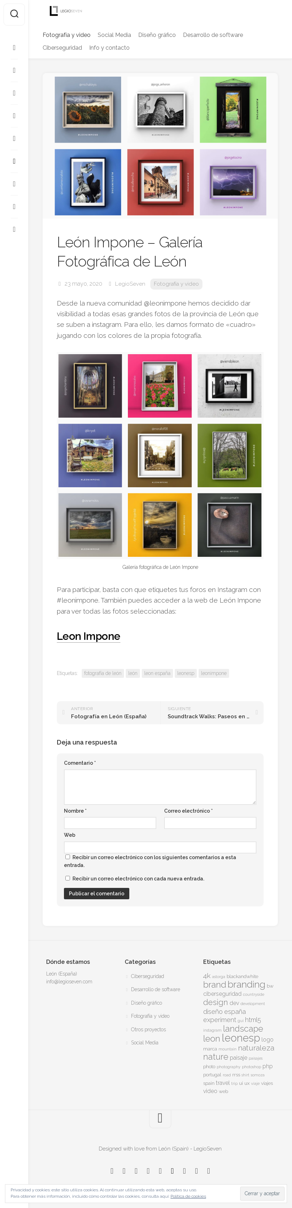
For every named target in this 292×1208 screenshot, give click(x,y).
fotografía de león (102, 673)
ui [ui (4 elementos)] (241, 1083)
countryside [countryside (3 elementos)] (253, 994)
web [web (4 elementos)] (223, 1091)
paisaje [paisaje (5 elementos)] (238, 1057)
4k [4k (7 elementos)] (207, 976)
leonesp (185, 673)
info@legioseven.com (69, 981)
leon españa (157, 673)
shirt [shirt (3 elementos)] (245, 1075)
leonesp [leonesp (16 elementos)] (241, 1038)
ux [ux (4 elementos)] (247, 1083)
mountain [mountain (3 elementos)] (227, 1049)
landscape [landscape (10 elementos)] (243, 1029)
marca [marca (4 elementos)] (210, 1048)
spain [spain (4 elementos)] (209, 1083)
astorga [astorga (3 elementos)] (218, 976)
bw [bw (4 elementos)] (270, 986)
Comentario (80, 763)
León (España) (61, 974)
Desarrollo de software (213, 35)
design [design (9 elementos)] (215, 1002)
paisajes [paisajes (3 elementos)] (256, 1058)
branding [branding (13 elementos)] (246, 984)
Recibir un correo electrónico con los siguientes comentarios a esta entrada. (150, 861)
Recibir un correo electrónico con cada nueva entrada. (138, 879)
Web (69, 835)
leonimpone (214, 673)
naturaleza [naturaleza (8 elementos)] (256, 1047)
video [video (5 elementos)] (210, 1091)
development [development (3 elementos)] (252, 1003)
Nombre (75, 811)
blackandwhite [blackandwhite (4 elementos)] (242, 976)
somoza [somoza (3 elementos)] (258, 1075)
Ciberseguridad (62, 47)
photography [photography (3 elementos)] (228, 1067)
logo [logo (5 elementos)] (267, 1039)
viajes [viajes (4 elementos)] (267, 1083)
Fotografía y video (67, 35)
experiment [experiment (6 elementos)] (219, 1019)
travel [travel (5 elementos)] (223, 1083)
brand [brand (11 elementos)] (214, 984)
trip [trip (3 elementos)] (234, 1083)
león (132, 673)
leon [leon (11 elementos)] (211, 1038)
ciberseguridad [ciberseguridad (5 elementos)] (222, 993)
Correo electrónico (188, 811)
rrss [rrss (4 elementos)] (236, 1074)
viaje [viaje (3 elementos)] (255, 1083)
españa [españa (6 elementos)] (235, 1011)
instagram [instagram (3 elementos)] (212, 1030)
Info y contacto (109, 47)
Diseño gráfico (157, 35)
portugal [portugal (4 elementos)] (212, 1074)
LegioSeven (130, 283)
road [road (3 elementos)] (227, 1075)
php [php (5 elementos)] (268, 1066)
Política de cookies (188, 1196)
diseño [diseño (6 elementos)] (213, 1011)
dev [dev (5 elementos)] (234, 1003)
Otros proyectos (148, 1029)
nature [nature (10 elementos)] (215, 1057)
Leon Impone (93, 635)
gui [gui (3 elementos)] (241, 1020)
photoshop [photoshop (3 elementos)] (251, 1067)
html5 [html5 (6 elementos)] (253, 1019)
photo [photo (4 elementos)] (209, 1066)
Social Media (114, 35)
